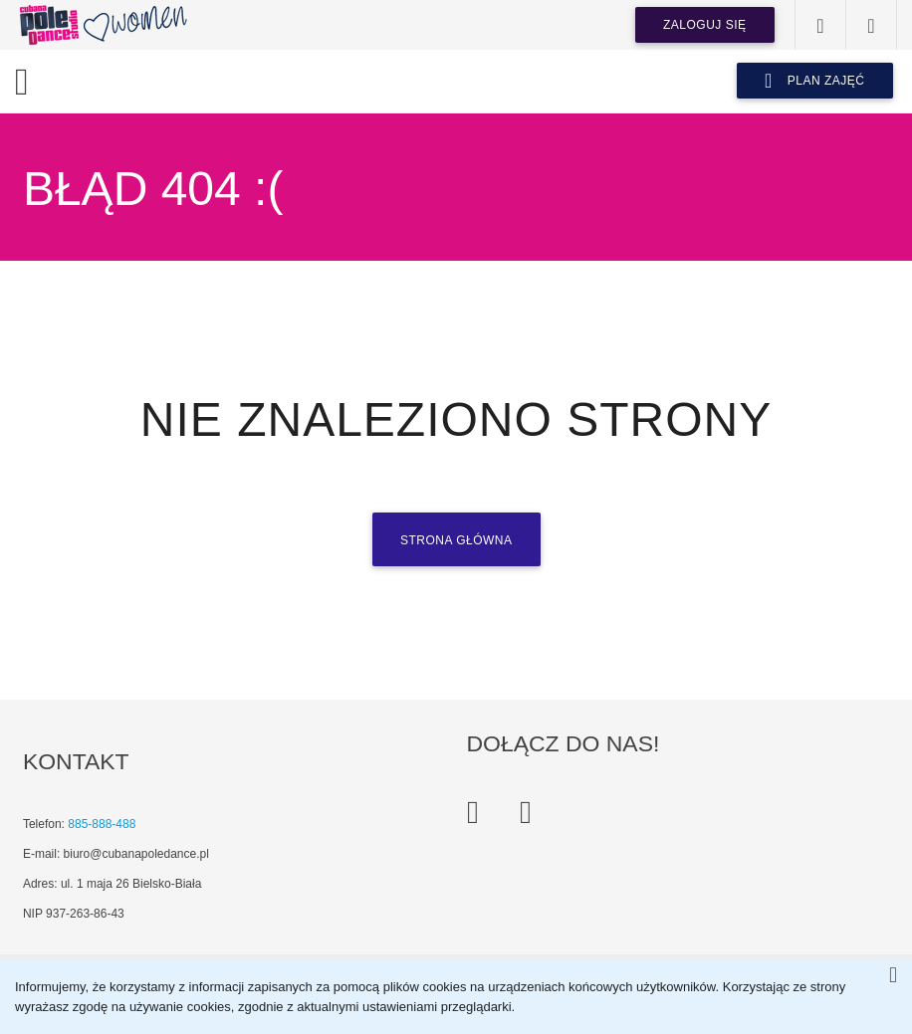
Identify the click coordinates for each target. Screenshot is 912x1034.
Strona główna (456, 540)
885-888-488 (101, 824)
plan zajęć (815, 81)
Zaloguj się (705, 25)
